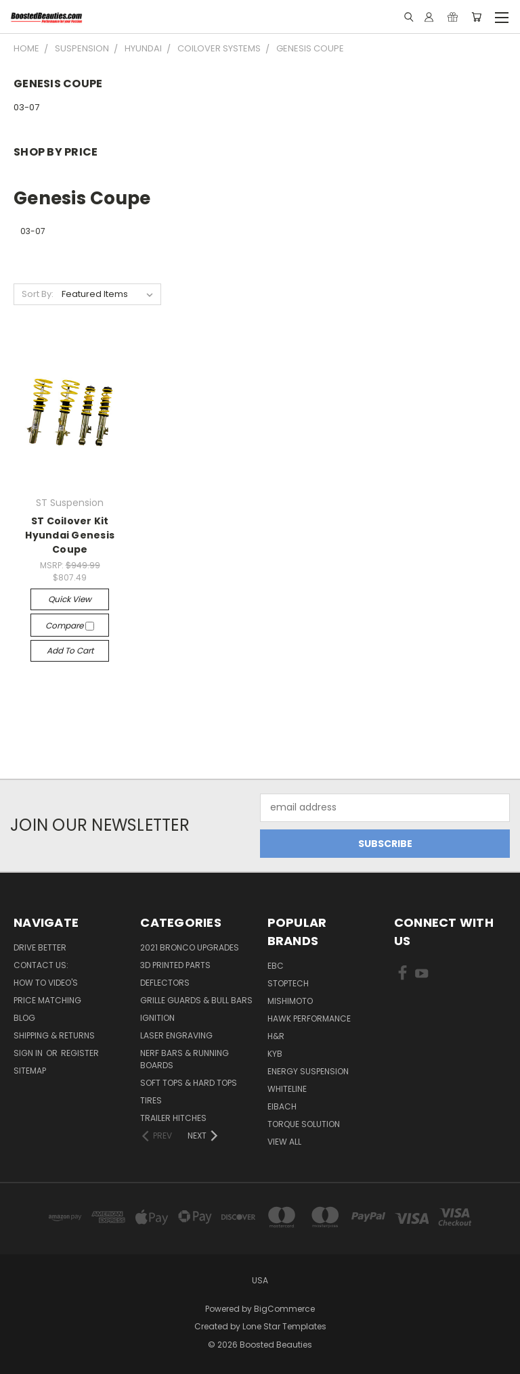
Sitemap (30, 1070)
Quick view (69, 599)
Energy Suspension (308, 1071)
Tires (151, 1100)
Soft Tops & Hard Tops (188, 1083)
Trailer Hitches (173, 1118)
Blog (24, 1018)
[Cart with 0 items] (476, 17)
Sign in (29, 1053)
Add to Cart (70, 650)
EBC (275, 965)
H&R (275, 1036)
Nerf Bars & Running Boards (184, 1059)
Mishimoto (290, 1001)
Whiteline (287, 1089)
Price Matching (47, 1000)
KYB (274, 1053)
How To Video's (46, 982)
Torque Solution (303, 1124)
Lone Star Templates (284, 1326)
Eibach (282, 1106)
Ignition (157, 1018)
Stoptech (288, 983)
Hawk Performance (309, 1018)
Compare (69, 625)
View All (284, 1141)
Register (80, 1053)
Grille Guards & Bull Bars (196, 1000)
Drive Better (40, 947)
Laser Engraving (176, 1035)
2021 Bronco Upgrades (189, 947)
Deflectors (165, 982)
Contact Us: (41, 965)
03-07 (26, 107)
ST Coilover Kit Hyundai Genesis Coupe (69, 535)
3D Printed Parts (175, 965)
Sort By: (37, 294)
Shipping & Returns (54, 1035)
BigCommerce (284, 1308)
